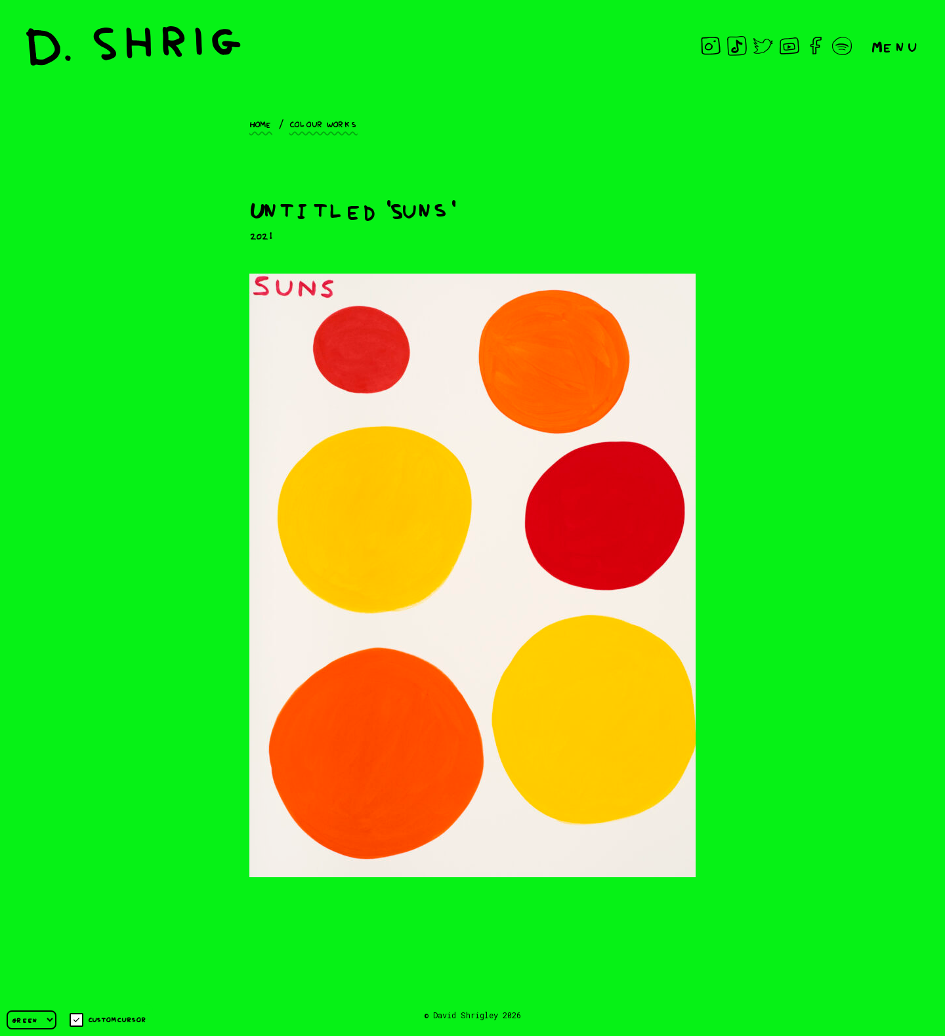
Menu (895, 45)
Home (260, 123)
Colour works (323, 123)
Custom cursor (108, 1020)
